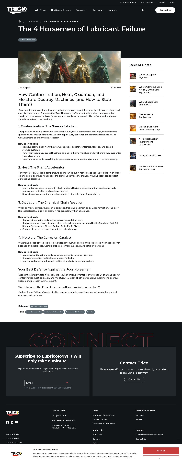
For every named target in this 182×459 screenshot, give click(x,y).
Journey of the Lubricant (104, 415)
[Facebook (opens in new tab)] (7, 422)
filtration (96, 147)
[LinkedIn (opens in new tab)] (12, 422)
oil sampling (37, 220)
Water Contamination (34, 312)
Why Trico (40, 10)
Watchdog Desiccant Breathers (45, 153)
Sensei (161, 2)
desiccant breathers (37, 255)
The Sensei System (61, 10)
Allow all (161, 438)
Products (81, 10)
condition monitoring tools (102, 188)
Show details (39, 454)
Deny (161, 447)
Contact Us (165, 10)
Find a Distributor (128, 2)
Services (97, 10)
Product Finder (147, 2)
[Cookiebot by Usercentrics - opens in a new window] (16, 454)
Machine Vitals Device (68, 188)
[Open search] (150, 10)
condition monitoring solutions (94, 292)
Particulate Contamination (53, 312)
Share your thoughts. (62, 388)
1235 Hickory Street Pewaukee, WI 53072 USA (62, 426)
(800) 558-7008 (57, 415)
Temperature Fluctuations (75, 312)
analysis (52, 220)
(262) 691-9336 (57, 411)
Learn (112, 10)
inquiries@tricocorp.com (62, 420)
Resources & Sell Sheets (104, 424)
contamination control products (60, 292)
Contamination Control (27, 40)
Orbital (172, 2)
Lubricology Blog (100, 419)
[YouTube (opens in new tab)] (16, 422)
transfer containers (81, 147)
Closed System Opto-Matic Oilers (62, 226)
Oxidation (90, 312)
